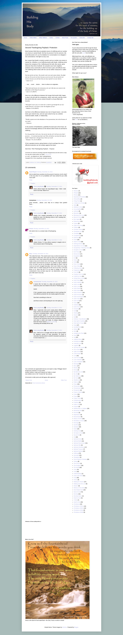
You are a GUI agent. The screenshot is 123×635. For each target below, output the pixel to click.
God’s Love (77, 286)
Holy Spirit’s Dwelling (79, 321)
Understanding (77, 473)
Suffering (39, 162)
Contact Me (90, 37)
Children (76, 227)
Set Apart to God (78, 433)
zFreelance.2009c (78, 510)
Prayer (75, 396)
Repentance (77, 414)
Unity (75, 477)
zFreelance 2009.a (79, 506)
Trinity (75, 469)
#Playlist (76, 193)
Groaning (76, 308)
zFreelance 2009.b (79, 508)
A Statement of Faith (79, 203)
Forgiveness (77, 270)
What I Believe (43, 37)
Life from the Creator (79, 347)
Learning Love (77, 343)
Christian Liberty (78, 229)
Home (25, 37)
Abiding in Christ (78, 207)
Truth (75, 471)
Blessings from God (79, 215)
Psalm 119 (76, 404)
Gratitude (31, 162)
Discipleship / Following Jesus (82, 247)
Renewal (76, 412)
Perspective (77, 390)
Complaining (77, 235)
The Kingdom (77, 465)
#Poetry (76, 195)
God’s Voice (77, 298)
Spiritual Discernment (79, 443)
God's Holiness (78, 282)
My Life (76, 374)
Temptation (77, 457)
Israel (75, 335)
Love (75, 355)
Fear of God (77, 264)
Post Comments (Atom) (39, 383)
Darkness (76, 237)
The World (76, 467)
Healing (76, 313)
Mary (30, 253)
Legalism (76, 345)
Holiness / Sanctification (80, 319)
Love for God (77, 357)
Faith (75, 262)
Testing (75, 461)
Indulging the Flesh (79, 333)
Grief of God (77, 306)
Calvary (76, 223)
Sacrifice (76, 424)
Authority (76, 211)
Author (51, 37)
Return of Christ (78, 418)
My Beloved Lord (78, 372)
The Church (77, 463)
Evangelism (77, 256)
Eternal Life (77, 254)
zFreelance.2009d (78, 512)
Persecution (77, 386)
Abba (75, 205)
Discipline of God (78, 249)
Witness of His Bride (79, 487)
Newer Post (29, 380)
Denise (31, 228)
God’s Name (77, 290)
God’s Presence (78, 292)
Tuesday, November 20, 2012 (40, 253)
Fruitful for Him (78, 276)
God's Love (77, 284)
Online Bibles (33, 37)
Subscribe (82, 37)
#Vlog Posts (77, 201)
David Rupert (33, 172)
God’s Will (76, 300)
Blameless (76, 213)
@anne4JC (48, 154)
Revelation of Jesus (79, 420)
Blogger (76, 627)
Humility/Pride (77, 327)
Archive (58, 37)
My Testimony (77, 376)
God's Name (77, 288)
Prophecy (76, 402)
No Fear (76, 378)
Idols (75, 331)
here (76, 119)
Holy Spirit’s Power (79, 323)
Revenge (76, 422)
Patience (76, 382)
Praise (75, 394)
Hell (75, 317)
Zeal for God (77, 502)
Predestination (77, 400)
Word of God (77, 492)
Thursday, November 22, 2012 (49, 281)
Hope (75, 325)
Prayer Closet (77, 398)
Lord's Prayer (77, 353)
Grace (75, 302)
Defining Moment (78, 243)
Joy (75, 337)
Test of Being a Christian (80, 459)
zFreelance (77, 504)
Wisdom (76, 486)
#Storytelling (77, 199)
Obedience (77, 380)
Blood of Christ (78, 217)
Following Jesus (78, 268)
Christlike (76, 233)
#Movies (76, 190)
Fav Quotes (74, 37)
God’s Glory (77, 280)
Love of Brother (78, 359)
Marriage (76, 363)
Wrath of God (77, 498)
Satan (75, 428)
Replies (33, 183)
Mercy (75, 365)
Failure (75, 260)
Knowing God (77, 341)
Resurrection (77, 416)
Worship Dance (78, 496)
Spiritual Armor (78, 439)
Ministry (76, 367)
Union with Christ (78, 475)
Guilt (75, 311)
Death (75, 239)
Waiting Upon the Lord (80, 483)
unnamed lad (37, 281)
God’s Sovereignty (78, 296)
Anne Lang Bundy (39, 186)
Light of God (77, 351)
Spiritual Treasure (78, 449)
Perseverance (77, 388)
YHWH (75, 500)
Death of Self (77, 241)
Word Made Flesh (78, 490)
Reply (30, 180)
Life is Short (77, 349)
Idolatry (76, 329)
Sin (35, 162)
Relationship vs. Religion (80, 408)
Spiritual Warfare (78, 451)
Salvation (76, 427)
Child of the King (78, 225)
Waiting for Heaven (79, 481)
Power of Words (78, 392)
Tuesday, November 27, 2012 (54, 186)
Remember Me (78, 410)
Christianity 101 (78, 231)
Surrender (76, 455)
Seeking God (77, 431)
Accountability (77, 209)
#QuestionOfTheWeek (80, 197)
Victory (75, 479)
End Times (76, 252)
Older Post (64, 380)
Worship (76, 494)
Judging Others (78, 339)
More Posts (65, 37)
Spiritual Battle (77, 441)
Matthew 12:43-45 (51, 321)
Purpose (76, 406)
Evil (75, 258)
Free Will (76, 272)
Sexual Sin (76, 435)
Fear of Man (77, 266)
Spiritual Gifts (77, 445)
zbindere (64, 627)
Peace (75, 384)
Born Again (77, 219)
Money (75, 370)
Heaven (76, 315)
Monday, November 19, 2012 (45, 172)
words (83, 53)
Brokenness (77, 221)
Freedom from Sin (78, 274)
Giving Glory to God (79, 278)
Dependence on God (79, 245)
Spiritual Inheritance (79, 447)
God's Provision (78, 294)
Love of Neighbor (78, 361)
